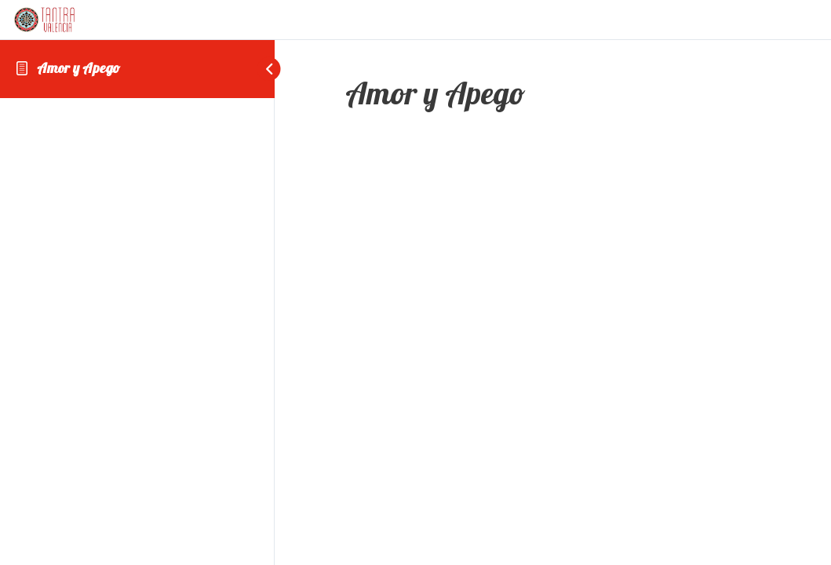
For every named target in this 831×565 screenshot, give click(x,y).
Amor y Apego (78, 68)
